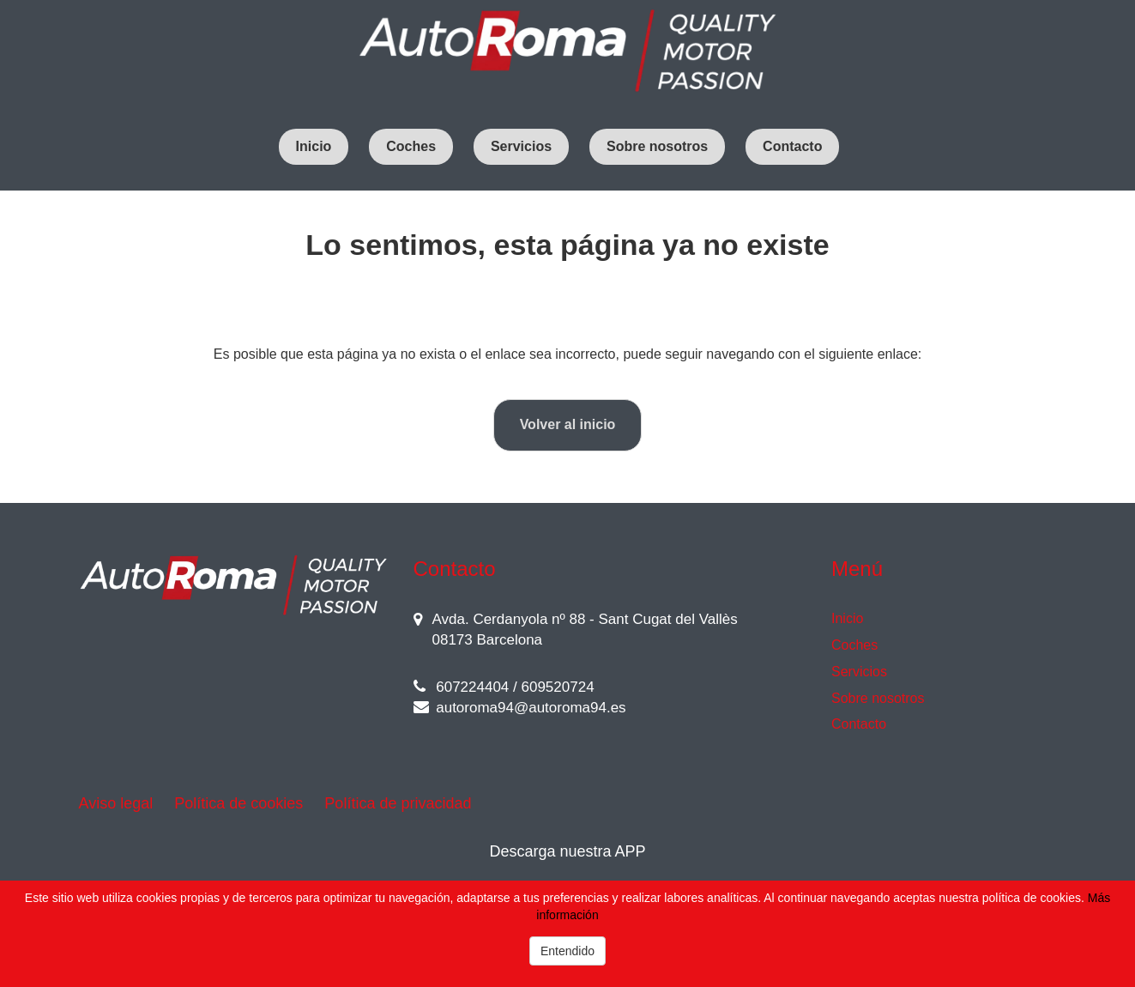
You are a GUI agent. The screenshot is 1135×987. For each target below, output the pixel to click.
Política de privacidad (397, 803)
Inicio (314, 146)
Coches (411, 146)
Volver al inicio (568, 424)
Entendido (567, 951)
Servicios (521, 146)
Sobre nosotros (657, 146)
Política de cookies (238, 803)
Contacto (792, 146)
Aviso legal (116, 803)
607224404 (462, 687)
